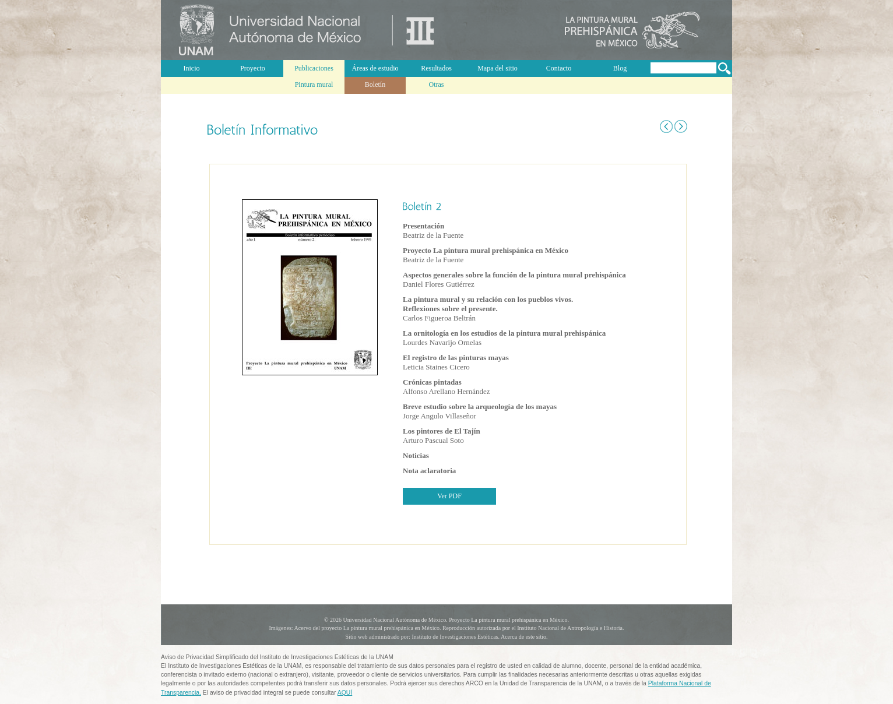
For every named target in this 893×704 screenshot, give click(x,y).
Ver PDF (449, 496)
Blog (620, 68)
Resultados (436, 68)
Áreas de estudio (375, 68)
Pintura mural (314, 84)
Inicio (192, 68)
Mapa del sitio (497, 68)
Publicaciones (313, 68)
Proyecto (252, 68)
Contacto (558, 68)
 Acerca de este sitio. (523, 636)
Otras (436, 84)
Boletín (375, 84)
